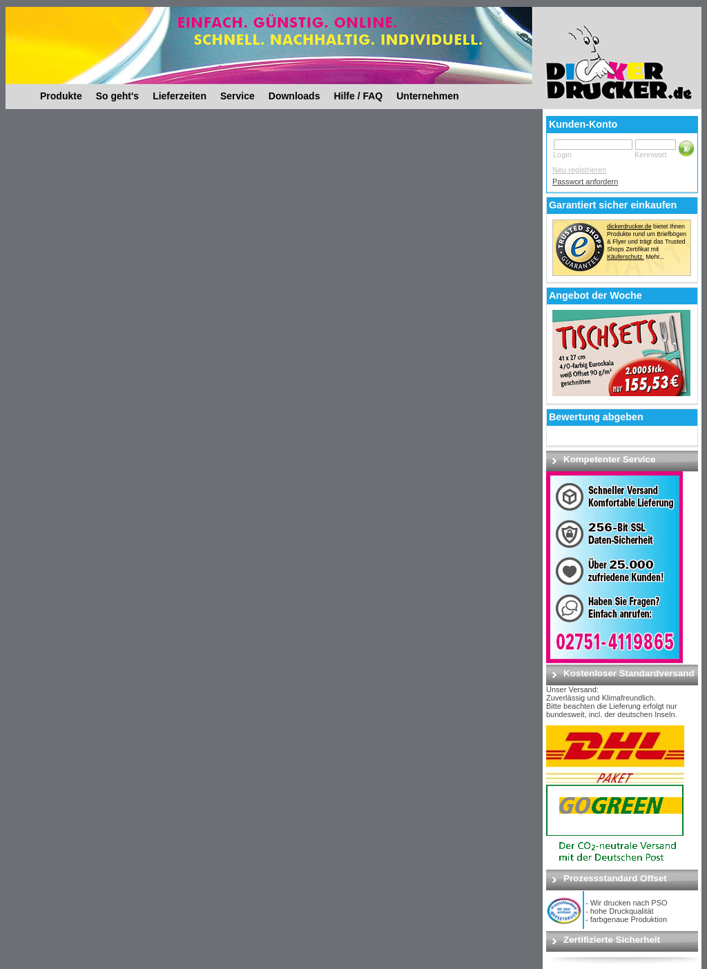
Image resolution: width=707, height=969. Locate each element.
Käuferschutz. (625, 256)
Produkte (61, 95)
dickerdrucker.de (629, 226)
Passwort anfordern (585, 181)
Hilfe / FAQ (357, 95)
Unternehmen (427, 95)
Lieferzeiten (179, 95)
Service (237, 95)
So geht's (117, 95)
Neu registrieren (579, 170)
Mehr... (655, 256)
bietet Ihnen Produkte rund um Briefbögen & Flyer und (646, 234)
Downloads (294, 95)
